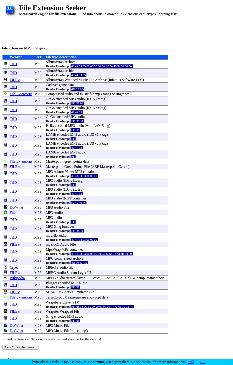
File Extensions (21, 94)
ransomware (77, 297)
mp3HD (52, 235)
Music (83, 80)
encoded (62, 99)
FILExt (15, 80)
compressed (63, 258)
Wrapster (52, 302)
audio (69, 94)
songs (107, 94)
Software (128, 80)
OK (202, 362)
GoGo (50, 99)
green (68, 161)
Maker (69, 172)
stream (71, 278)
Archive (101, 80)
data (71, 85)
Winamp (138, 278)
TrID (13, 64)
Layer (82, 273)
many (151, 278)
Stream (72, 273)
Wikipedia (17, 278)
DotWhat (16, 207)
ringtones (122, 94)
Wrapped (71, 80)
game (63, 85)
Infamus (115, 80)
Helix (50, 126)
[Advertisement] (84, 32)
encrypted (94, 297)
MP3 (37, 64)
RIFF (68, 198)
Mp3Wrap (53, 249)
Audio (58, 207)
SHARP (51, 292)
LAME (99, 126)
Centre (123, 166)
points (77, 161)
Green (68, 166)
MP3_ (38, 325)
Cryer (14, 267)
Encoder (68, 226)
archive (70, 62)
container (90, 172)
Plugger (51, 283)
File (91, 80)
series (69, 292)
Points (78, 166)
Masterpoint (54, 161)
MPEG (51, 267)
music (84, 94)
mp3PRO (52, 244)
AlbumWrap (55, 62)
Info (191, 362)
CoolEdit (111, 278)
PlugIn (124, 278)
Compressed (55, 94)
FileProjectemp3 (76, 331)
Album (59, 172)
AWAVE (96, 278)
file (91, 94)
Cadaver (52, 85)
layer (81, 278)
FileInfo (16, 212)
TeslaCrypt (54, 297)
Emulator (81, 292)
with (89, 126)
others (160, 278)
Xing (57, 226)
